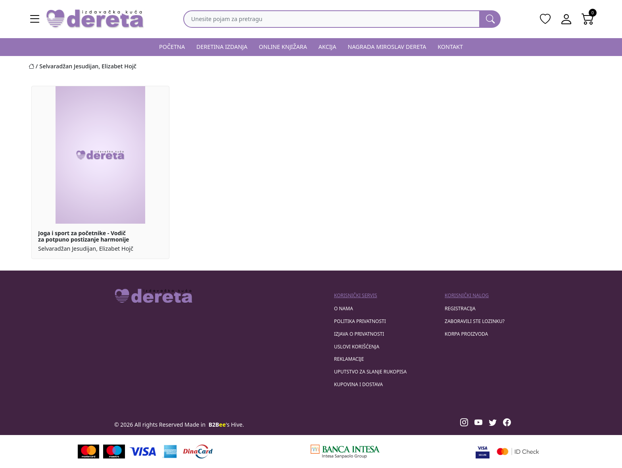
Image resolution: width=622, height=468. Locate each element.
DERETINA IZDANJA (222, 46)
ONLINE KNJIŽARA (283, 46)
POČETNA (172, 46)
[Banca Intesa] (345, 451)
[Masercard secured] (517, 451)
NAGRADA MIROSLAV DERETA (387, 46)
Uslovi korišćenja (356, 346)
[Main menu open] (34, 19)
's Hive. (226, 424)
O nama (343, 308)
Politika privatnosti (360, 321)
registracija (460, 308)
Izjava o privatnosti (359, 334)
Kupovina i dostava (358, 384)
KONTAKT (450, 46)
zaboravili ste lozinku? (475, 321)
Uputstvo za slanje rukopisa (370, 371)
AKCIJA (327, 46)
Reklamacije (349, 359)
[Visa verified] (482, 451)
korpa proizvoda (466, 334)
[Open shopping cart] (588, 19)
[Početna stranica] (34, 66)
